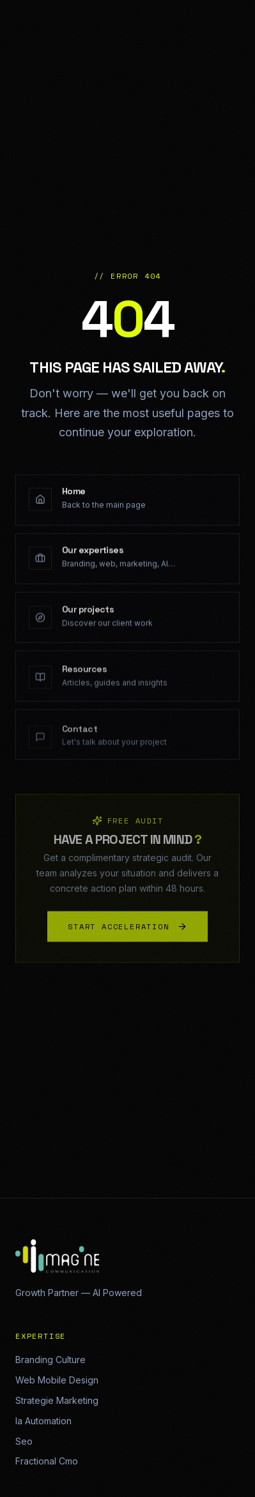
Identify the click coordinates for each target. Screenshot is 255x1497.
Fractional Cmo (46, 1461)
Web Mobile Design (56, 1380)
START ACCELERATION (127, 928)
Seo (24, 1441)
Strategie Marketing (56, 1400)
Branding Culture (50, 1359)
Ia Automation (43, 1420)
